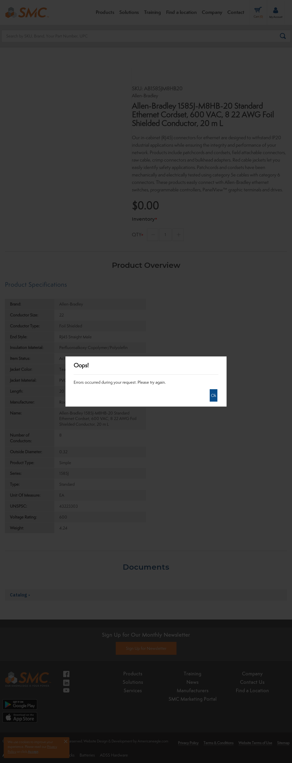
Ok (213, 395)
